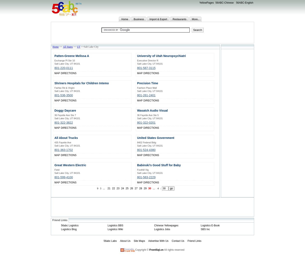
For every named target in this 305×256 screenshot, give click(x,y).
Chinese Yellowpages (166, 225)
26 (131, 188)
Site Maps (139, 240)
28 (140, 188)
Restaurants (179, 19)
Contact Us (178, 240)
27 (136, 188)
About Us (125, 240)
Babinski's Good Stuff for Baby (159, 165)
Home (124, 19)
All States (68, 46)
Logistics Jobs (162, 229)
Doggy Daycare (65, 110)
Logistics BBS (115, 225)
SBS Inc (205, 229)
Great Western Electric (70, 165)
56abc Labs (110, 240)
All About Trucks (66, 138)
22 (113, 188)
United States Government (155, 138)
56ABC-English (244, 2)
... (104, 188)
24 (122, 188)
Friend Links (194, 240)
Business (139, 19)
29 (145, 188)
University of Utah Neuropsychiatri (161, 56)
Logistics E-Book (210, 225)
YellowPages (206, 2)
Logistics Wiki (115, 229)
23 (118, 188)
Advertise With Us (158, 240)
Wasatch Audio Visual (152, 110)
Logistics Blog (69, 229)
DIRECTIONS (68, 73)
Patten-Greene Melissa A (71, 56)
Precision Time (147, 83)
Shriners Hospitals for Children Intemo (81, 83)
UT (78, 46)
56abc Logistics (70, 225)
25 (127, 188)
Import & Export (158, 19)
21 (109, 188)
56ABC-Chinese (224, 2)
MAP (57, 73)
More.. (195, 19)
